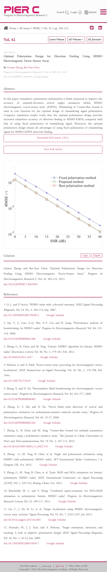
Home (12, 28)
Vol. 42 (47, 28)
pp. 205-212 (61, 28)
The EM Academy (28, 566)
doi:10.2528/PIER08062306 (20, 339)
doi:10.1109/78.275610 (17, 381)
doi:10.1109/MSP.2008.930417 (21, 543)
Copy (85, 256)
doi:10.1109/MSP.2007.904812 (21, 315)
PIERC (37, 28)
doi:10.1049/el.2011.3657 (18, 357)
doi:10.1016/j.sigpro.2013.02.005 (22, 520)
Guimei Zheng (15, 67)
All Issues (24, 28)
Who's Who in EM (78, 566)
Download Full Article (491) (53, 138)
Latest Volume (56, 39)
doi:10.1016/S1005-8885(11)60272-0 (26, 446)
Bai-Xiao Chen (32, 67)
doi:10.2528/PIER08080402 (20, 399)
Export (96, 256)
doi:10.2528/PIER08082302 (20, 423)
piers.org (46, 566)
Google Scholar (41, 77)
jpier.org (60, 566)
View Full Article (53, 149)
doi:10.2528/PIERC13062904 (18, 77)
